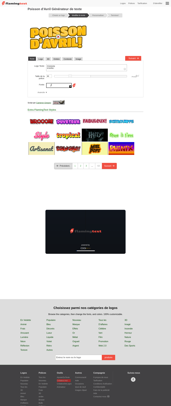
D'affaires (102, 324)
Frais (22, 328)
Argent (76, 346)
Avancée (41, 92)
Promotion (103, 341)
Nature (128, 337)
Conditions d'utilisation (102, 384)
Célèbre (102, 328)
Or (74, 333)
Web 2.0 (102, 346)
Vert (100, 333)
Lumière (24, 337)
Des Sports (130, 346)
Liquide (49, 337)
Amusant (24, 333)
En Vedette (25, 320)
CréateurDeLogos (64, 384)
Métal (75, 337)
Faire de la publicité (101, 390)
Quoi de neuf (80, 387)
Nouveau (77, 320)
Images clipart (81, 390)
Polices (131, 3)
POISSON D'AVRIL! (86, 68)
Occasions (79, 384)
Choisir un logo (58, 15)
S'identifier (157, 3)
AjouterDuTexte (63, 377)
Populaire (51, 320)
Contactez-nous (101, 396)
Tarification (142, 3)
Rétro (49, 346)
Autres (49, 350)
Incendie (129, 328)
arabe (41, 396)
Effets (75, 328)
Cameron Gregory (43, 103)
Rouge (128, 341)
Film (100, 337)
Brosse (41, 400)
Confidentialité (99, 387)
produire (108, 357)
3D (126, 320)
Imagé (127, 324)
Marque (76, 324)
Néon (23, 341)
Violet (49, 341)
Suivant (134, 58)
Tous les (102, 320)
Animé (23, 324)
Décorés (50, 328)
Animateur (61, 387)
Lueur (49, 333)
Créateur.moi (62, 380)
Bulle (41, 403)
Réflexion (24, 346)
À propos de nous (100, 377)
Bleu (48, 324)
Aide (77, 380)
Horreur (128, 333)
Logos (123, 3)
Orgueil (76, 341)
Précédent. (63, 166)
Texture (23, 350)
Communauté (80, 377)
